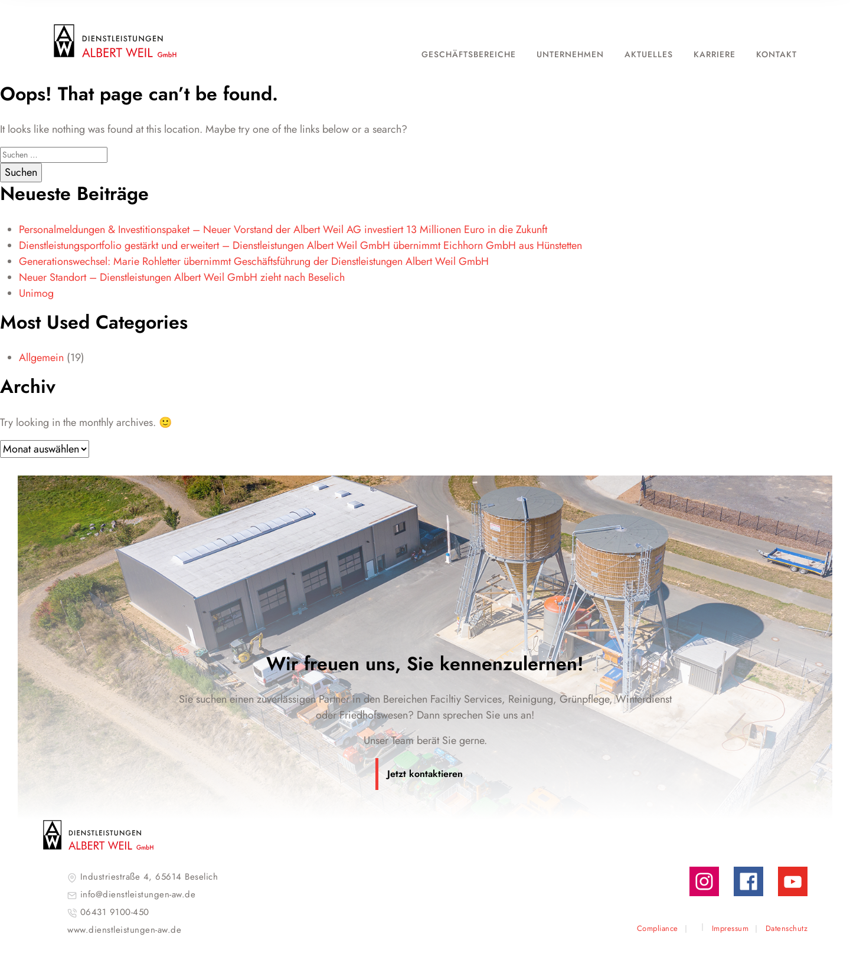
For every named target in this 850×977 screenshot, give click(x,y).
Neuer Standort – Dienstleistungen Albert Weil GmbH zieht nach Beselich (182, 277)
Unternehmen (570, 54)
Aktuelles (649, 54)
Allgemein (41, 357)
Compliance (657, 928)
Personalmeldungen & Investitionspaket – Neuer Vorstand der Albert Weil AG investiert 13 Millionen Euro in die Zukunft (287, 229)
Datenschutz (787, 928)
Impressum (730, 928)
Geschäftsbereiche (468, 54)
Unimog (36, 293)
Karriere (714, 54)
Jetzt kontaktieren (425, 774)
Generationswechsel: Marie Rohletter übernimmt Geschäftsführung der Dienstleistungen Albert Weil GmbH (254, 261)
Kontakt (776, 54)
